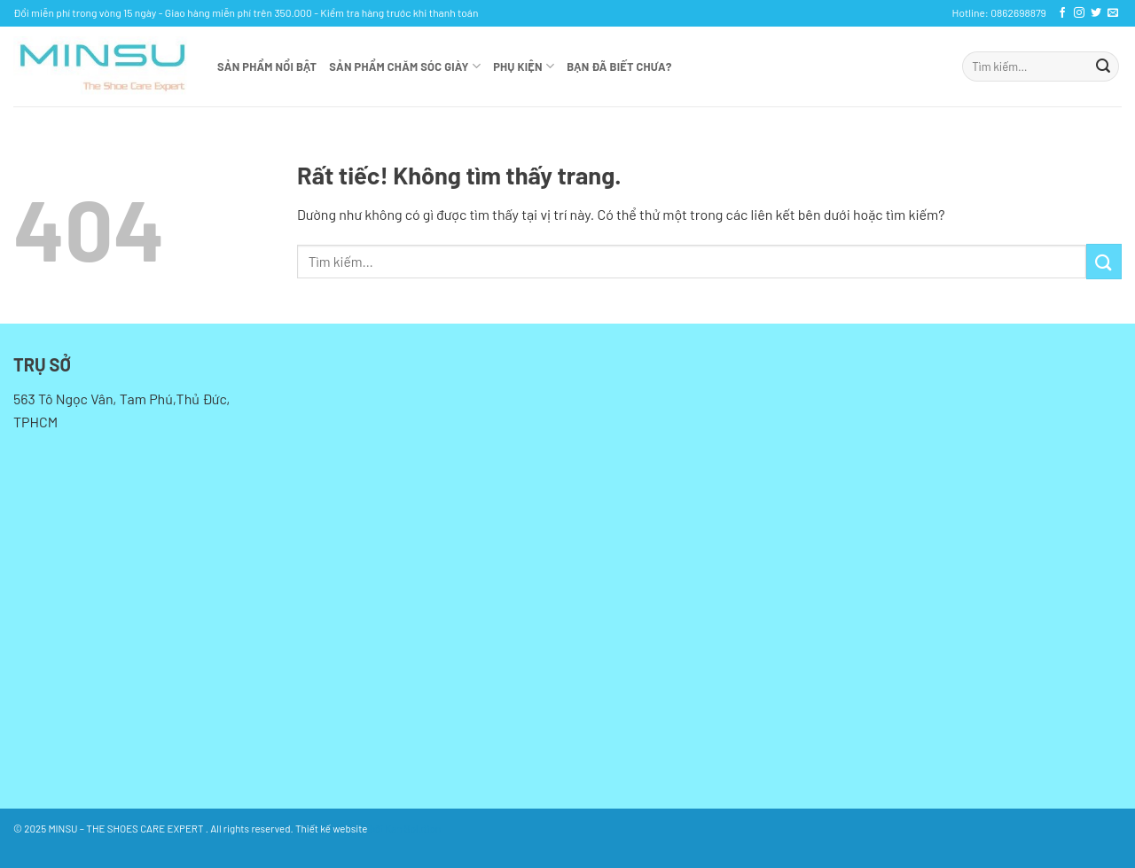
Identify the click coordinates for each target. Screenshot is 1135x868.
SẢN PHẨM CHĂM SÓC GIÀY (405, 66)
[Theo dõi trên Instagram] (1079, 13)
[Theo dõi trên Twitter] (1096, 13)
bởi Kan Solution (405, 828)
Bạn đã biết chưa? (619, 66)
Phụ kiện (523, 66)
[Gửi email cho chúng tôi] (1113, 13)
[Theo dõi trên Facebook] (1062, 13)
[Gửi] (1103, 66)
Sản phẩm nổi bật (267, 66)
